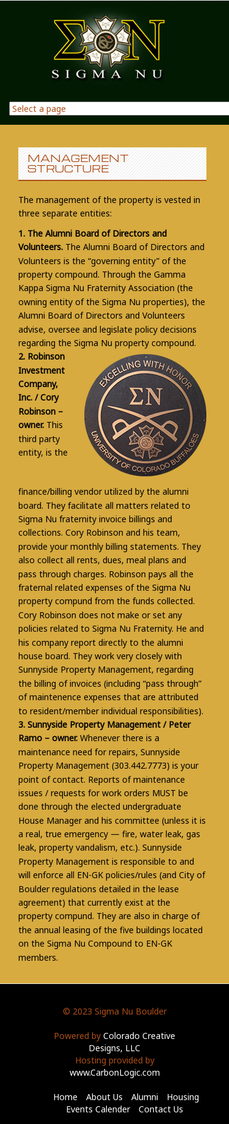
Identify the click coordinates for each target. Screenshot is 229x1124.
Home (65, 1097)
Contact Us (161, 1109)
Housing (183, 1097)
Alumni (144, 1097)
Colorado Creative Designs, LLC (132, 1042)
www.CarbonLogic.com (115, 1072)
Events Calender (98, 1109)
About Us (104, 1097)
